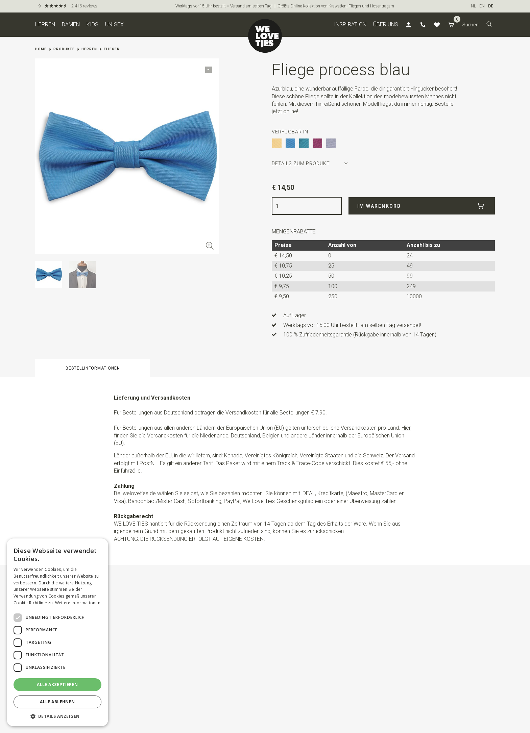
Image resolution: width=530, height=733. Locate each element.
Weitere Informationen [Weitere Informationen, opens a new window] (77, 603)
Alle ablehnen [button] (57, 702)
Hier (406, 428)
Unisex (114, 24)
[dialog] (57, 632)
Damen (71, 24)
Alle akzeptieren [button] (57, 684)
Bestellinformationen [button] (93, 368)
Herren (45, 24)
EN (482, 6)
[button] (489, 24)
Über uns (385, 24)
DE (490, 6)
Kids (92, 24)
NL (473, 6)
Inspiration (350, 24)
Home (41, 49)
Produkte (64, 49)
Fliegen (112, 49)
